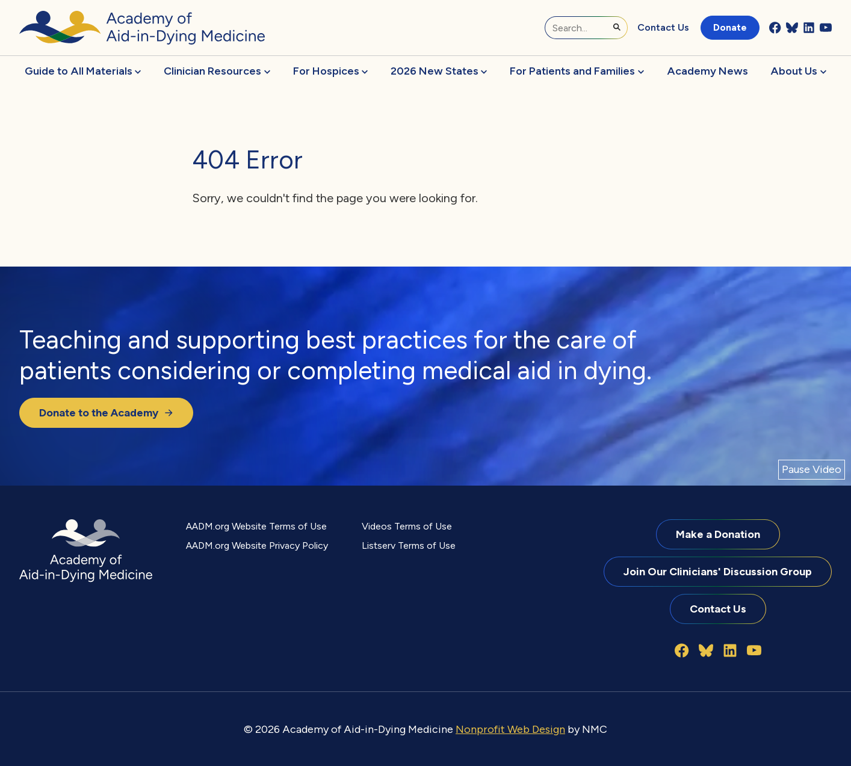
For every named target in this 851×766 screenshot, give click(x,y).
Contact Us (663, 27)
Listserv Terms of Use (409, 545)
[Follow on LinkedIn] (809, 28)
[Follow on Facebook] (775, 28)
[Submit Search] (617, 27)
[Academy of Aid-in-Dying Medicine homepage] (142, 28)
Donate (730, 27)
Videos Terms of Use (407, 526)
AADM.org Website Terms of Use (256, 526)
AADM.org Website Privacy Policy (257, 545)
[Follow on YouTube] (826, 28)
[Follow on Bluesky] (792, 28)
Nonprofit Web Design (510, 729)
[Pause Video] (811, 470)
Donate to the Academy (106, 412)
